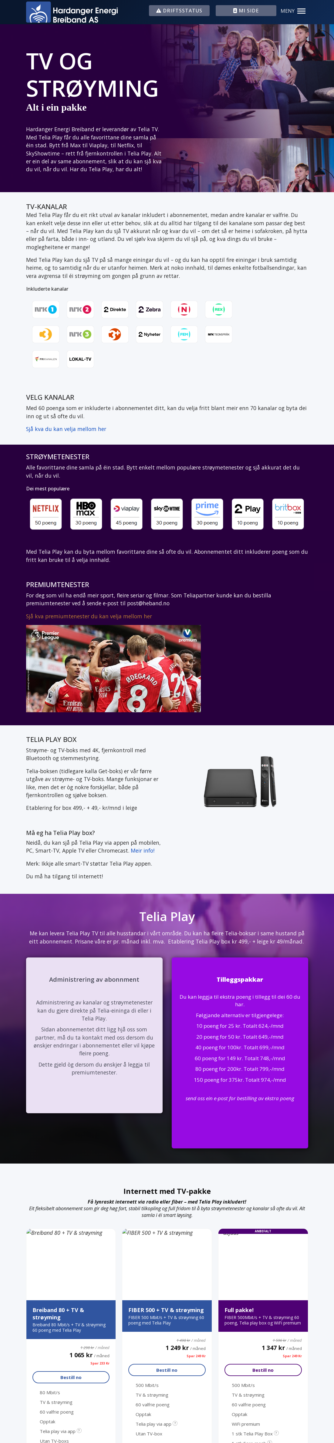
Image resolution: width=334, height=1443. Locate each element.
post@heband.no (64, 1244)
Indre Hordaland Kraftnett (209, 1283)
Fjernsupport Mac (199, 1306)
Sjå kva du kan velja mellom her (66, 429)
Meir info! (142, 850)
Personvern (237, 1375)
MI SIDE (246, 10)
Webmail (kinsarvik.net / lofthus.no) (220, 1248)
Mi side (186, 1317)
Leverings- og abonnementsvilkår (218, 1260)
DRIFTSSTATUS (179, 10)
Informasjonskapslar (269, 1375)
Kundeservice (52, 1311)
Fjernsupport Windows (205, 1294)
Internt (297, 1375)
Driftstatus (191, 1237)
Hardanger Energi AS (202, 1271)
